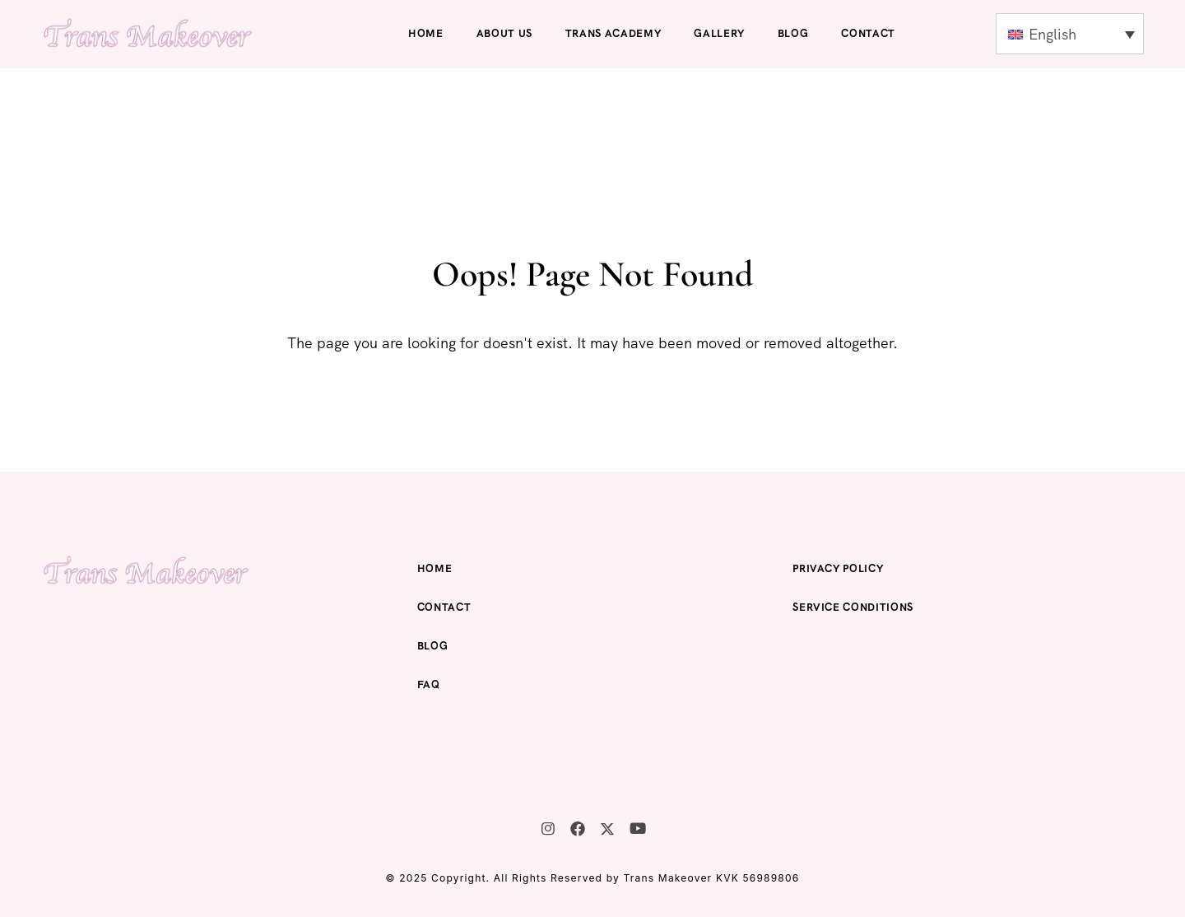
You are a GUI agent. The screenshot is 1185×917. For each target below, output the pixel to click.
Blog (793, 33)
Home (426, 33)
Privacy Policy (837, 568)
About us (504, 33)
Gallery (719, 33)
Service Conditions (852, 607)
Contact (868, 33)
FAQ (428, 684)
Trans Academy (613, 33)
